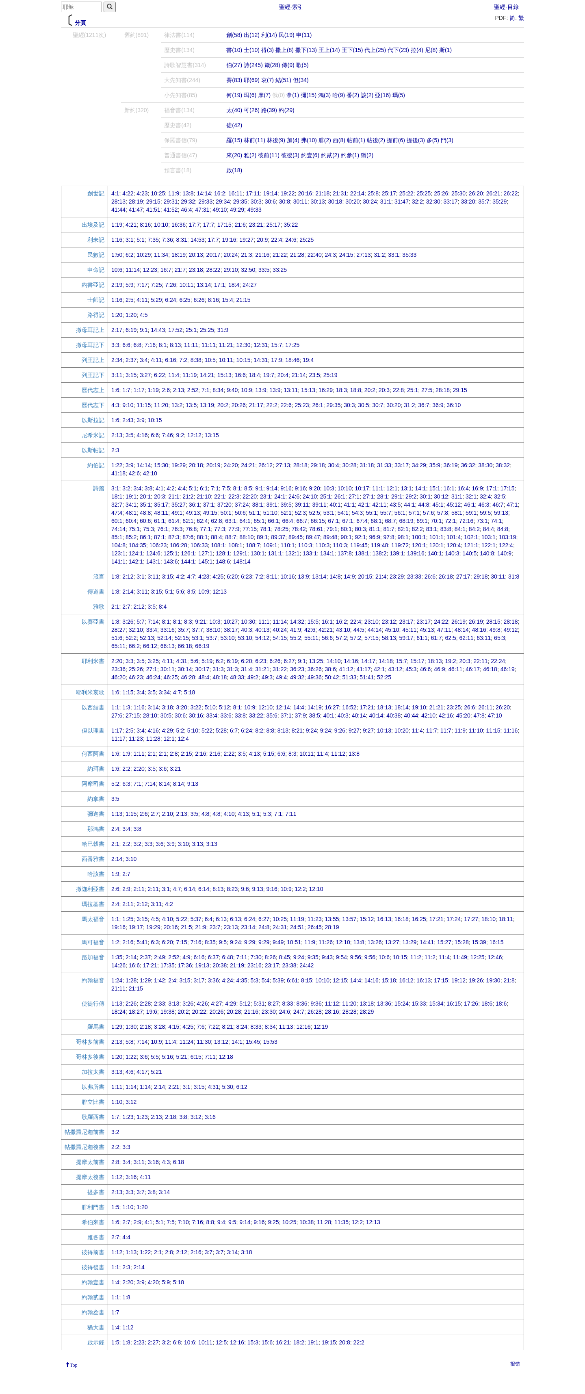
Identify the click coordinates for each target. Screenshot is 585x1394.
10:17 (362, 488)
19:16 (229, 239)
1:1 (115, 707)
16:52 (349, 707)
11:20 (161, 405)
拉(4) (417, 50)
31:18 (367, 465)
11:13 (286, 1026)
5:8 (129, 1041)
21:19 (237, 965)
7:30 (256, 957)
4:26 (202, 1003)
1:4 (115, 1282)
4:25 (217, 576)
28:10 (150, 715)
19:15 (329, 1342)
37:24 (242, 504)
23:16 (254, 965)
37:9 (300, 715)
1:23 (127, 1117)
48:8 (145, 512)
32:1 (471, 496)
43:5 (395, 504)
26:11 (485, 707)
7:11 (290, 814)
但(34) (301, 80)
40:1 (334, 504)
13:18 (367, 1003)
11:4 (173, 375)
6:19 (131, 330)
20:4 (282, 375)
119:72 (400, 545)
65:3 (499, 638)
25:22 (406, 193)
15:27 (444, 942)
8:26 (270, 957)
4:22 (127, 193)
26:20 (476, 193)
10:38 (306, 1222)
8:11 (271, 576)
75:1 (134, 529)
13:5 (191, 405)
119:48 (379, 545)
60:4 (131, 521)
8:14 (164, 783)
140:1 (435, 553)
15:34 (436, 1003)
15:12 (367, 919)
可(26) (252, 110)
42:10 (150, 473)
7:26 (170, 285)
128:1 (223, 553)
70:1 (436, 521)
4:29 (167, 730)
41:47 (136, 209)
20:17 (213, 254)
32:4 (485, 496)
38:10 (213, 630)
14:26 (118, 965)
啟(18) (234, 170)
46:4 (186, 209)
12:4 (183, 738)
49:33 (254, 209)
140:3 (452, 553)
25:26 (441, 193)
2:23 (139, 1342)
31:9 (222, 330)
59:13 (501, 512)
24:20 (230, 465)
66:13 (167, 646)
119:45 (359, 545)
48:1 (131, 512)
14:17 (368, 661)
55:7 (385, 512)
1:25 (127, 919)
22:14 (357, 193)
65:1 (259, 521)
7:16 (150, 345)
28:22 (213, 270)
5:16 (167, 1057)
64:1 (244, 521)
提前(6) (396, 140)
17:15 (224, 224)
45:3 (410, 669)
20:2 (369, 390)
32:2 (417, 201)
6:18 (178, 1162)
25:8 (373, 193)
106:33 (199, 545)
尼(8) (431, 50)
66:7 (301, 521)
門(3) (447, 140)
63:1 (230, 521)
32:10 (136, 630)
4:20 (153, 1282)
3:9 (140, 420)
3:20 (181, 707)
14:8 (334, 576)
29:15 (153, 201)
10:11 (186, 285)
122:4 (506, 545)
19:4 (308, 360)
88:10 (246, 537)
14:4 (298, 707)
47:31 (202, 209)
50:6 (240, 512)
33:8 (240, 715)
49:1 (176, 512)
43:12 (395, 669)
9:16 (286, 488)
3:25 (153, 661)
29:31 (170, 201)
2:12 (127, 576)
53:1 (328, 512)
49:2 (252, 677)
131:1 (275, 553)
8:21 (297, 730)
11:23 (136, 738)
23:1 (265, 496)
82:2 (417, 529)
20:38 (219, 965)
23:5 (314, 375)
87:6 (187, 537)
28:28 (349, 1011)
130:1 (258, 553)
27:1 (354, 496)
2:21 (173, 1087)
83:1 (431, 529)
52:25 (384, 677)
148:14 (242, 561)
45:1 (437, 504)
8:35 (210, 942)
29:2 (410, 496)
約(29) (287, 110)
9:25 (273, 1222)
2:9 (126, 889)
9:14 (271, 488)
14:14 (204, 193)
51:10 (270, 512)
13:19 (207, 405)
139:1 (397, 553)
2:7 (126, 606)
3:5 (129, 435)
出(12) (252, 35)
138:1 (362, 553)
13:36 (384, 1003)
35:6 (271, 715)
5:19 (207, 661)
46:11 (455, 669)
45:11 (409, 630)
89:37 (278, 537)
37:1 (208, 504)
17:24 (453, 919)
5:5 (154, 1057)
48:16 (479, 630)
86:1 (145, 537)
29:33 (205, 201)
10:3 (328, 488)
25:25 (423, 193)
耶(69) (252, 80)
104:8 (118, 545)
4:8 (205, 814)
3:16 (210, 1117)
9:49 (278, 942)
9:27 (354, 730)
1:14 (131, 1087)
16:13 (384, 919)
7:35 (153, 239)
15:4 (227, 300)
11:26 (325, 942)
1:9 (126, 753)
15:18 (389, 980)
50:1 (226, 512)
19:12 (458, 980)
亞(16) (383, 95)
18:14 (401, 707)
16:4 (463, 488)
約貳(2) (330, 155)
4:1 (115, 193)
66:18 (185, 646)
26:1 (317, 405)
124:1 (136, 553)
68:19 (406, 521)
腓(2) (324, 140)
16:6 (240, 375)
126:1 (188, 553)
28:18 (443, 390)
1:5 (115, 1207)
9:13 (192, 783)
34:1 (131, 504)
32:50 (248, 270)
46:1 (469, 504)
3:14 (153, 707)
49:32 (297, 677)
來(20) (234, 155)
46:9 (439, 669)
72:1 (450, 521)
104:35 (137, 545)
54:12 (262, 638)
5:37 (196, 919)
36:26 (315, 669)
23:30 (269, 1011)
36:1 (194, 504)
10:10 (161, 224)
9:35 (313, 957)
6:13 (221, 919)
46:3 (483, 504)
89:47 (313, 537)
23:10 (371, 621)
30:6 (270, 201)
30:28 (349, 465)
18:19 (178, 254)
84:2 (474, 529)
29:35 (240, 201)
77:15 (250, 529)
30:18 (335, 201)
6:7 (234, 730)
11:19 (189, 375)
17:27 (471, 919)
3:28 (159, 1026)
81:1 (374, 529)
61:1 (159, 521)
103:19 (507, 537)
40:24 (280, 630)
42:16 (446, 715)
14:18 (386, 661)
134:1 (327, 553)
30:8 (284, 201)
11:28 (153, 738)
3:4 (143, 360)
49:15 (210, 512)
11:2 (415, 957)
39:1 (271, 504)
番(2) (353, 95)
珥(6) (250, 95)
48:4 (203, 677)
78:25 (281, 529)
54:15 (280, 638)
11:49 (460, 957)
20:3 (384, 390)
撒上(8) (284, 50)
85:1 (116, 537)
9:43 (327, 957)
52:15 (182, 638)
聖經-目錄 (506, 7)
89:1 (262, 537)
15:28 (462, 942)
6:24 (170, 300)
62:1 (187, 521)
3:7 (140, 1192)
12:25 (477, 957)
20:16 (305, 193)
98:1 (403, 537)
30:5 (363, 405)
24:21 (248, 465)
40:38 (393, 715)
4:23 (141, 193)
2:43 (127, 420)
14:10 (333, 661)
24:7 (298, 1011)
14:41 (427, 942)
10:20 (401, 730)
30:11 (300, 201)
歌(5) (302, 65)
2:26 (131, 1003)
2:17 (116, 330)
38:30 (485, 465)
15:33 (419, 1003)
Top (74, 1364)
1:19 (116, 224)
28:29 (367, 1011)
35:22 (291, 224)
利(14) (269, 35)
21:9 (200, 927)
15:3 (252, 1342)
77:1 (205, 529)
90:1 (345, 537)
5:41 (141, 942)
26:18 (446, 576)
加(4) (293, 140)
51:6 (116, 638)
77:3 (219, 529)
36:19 (451, 465)
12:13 (219, 591)
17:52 (175, 330)
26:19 (458, 621)
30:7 (377, 405)
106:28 (178, 545)
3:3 (115, 345)
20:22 (199, 1011)
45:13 (427, 630)
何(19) (234, 95)
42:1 (363, 504)
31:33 (384, 465)
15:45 (253, 1041)
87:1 (159, 537)
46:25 (170, 677)
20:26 (239, 405)
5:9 (129, 285)
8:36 (301, 1003)
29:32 (188, 201)
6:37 (213, 957)
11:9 (173, 193)
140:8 (487, 553)
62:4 (202, 521)
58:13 (389, 638)
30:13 (318, 201)
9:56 (355, 957)
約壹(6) (310, 155)
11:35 (341, 1222)
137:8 (345, 553)
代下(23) (398, 50)
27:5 (426, 390)
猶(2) (367, 155)
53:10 (228, 638)
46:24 (153, 677)
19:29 (178, 465)
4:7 (191, 576)
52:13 (147, 638)
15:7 (276, 345)
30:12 (441, 496)
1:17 (139, 390)
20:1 (145, 496)
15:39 (479, 942)
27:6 (116, 715)
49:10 (219, 209)
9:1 (143, 330)
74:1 (496, 521)
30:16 (196, 715)
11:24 (186, 1041)
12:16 (303, 1026)
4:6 (129, 1072)
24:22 (441, 621)
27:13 (363, 254)
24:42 (306, 965)
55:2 (295, 638)
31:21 (262, 669)
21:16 (262, 254)
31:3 (217, 669)
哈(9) (338, 95)
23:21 (256, 224)
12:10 (265, 707)
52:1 (286, 512)
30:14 (185, 669)
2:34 (116, 360)
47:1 (512, 504)
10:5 (210, 360)
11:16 (510, 730)
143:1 (153, 561)
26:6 (430, 576)
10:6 (116, 270)
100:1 (419, 537)
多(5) (433, 140)
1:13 (116, 814)
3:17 (198, 980)
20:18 (196, 465)
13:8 (187, 193)
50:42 (332, 677)
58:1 (456, 512)
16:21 (283, 1342)
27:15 (133, 715)
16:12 (406, 980)
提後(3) (416, 140)
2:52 (192, 390)
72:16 (466, 521)
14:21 (207, 375)
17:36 (185, 965)
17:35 (167, 965)
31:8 (513, 576)
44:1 (409, 504)
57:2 (341, 638)
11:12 (338, 753)
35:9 (434, 465)
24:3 (330, 254)
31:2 (379, 254)
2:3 (115, 450)
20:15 (365, 576)
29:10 (230, 270)
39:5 (286, 504)
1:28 (131, 980)
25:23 (302, 405)
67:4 (361, 521)
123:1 (118, 553)
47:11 (444, 630)
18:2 (298, 1342)
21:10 (204, 496)
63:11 (484, 638)
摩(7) (264, 95)
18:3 (341, 390)
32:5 (499, 496)
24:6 (290, 239)
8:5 (248, 488)
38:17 (230, 630)
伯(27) (234, 65)
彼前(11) (269, 155)
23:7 (214, 927)
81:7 (389, 529)
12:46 (495, 957)
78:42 (299, 529)
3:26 (127, 621)
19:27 (246, 239)
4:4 (182, 488)
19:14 (270, 193)
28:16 (332, 1011)
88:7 (230, 537)
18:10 (488, 919)
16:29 (325, 390)
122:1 (488, 545)
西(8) (339, 140)
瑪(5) (398, 95)
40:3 (246, 630)
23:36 (118, 669)
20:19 (213, 465)
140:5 (469, 553)
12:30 (243, 345)
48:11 (161, 512)
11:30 (204, 1041)
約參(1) (350, 155)
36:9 (437, 405)
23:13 (230, 927)
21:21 (436, 707)
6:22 (159, 375)
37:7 (197, 630)
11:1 (377, 488)
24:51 (297, 927)
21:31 (340, 193)
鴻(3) (324, 95)
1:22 (116, 465)
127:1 (205, 553)
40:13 (262, 630)
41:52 (170, 209)
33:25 (280, 270)
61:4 (173, 521)
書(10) (234, 50)
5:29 (156, 300)
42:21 (325, 630)
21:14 (299, 375)
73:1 (482, 521)
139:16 (416, 553)
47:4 (116, 512)
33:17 (451, 201)
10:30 (248, 621)
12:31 (261, 345)
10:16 (288, 576)
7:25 (156, 285)
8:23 (232, 889)
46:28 (188, 677)
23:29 (397, 576)
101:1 (436, 537)
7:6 (200, 1026)
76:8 (191, 529)
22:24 (498, 661)
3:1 (129, 239)
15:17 (417, 661)
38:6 (330, 669)
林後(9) (276, 140)
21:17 (256, 405)
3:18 (167, 707)
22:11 (480, 661)
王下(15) (352, 50)
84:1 (460, 529)
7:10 (183, 1222)
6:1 (204, 488)
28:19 (136, 201)
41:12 (346, 669)
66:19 (202, 646)
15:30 (161, 465)
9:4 (221, 1222)
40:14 (359, 715)
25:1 (191, 330)
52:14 (164, 638)
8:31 (181, 239)
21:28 (297, 254)
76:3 (176, 529)
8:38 (196, 360)
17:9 (276, 360)
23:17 (406, 621)
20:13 (196, 254)
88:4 (216, 537)
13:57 (349, 919)
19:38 (167, 1011)
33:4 (151, 630)
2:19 (116, 285)
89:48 (330, 537)
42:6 (134, 473)
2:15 (186, 753)
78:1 (265, 529)
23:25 (453, 707)
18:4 (233, 285)
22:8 (398, 390)
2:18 (145, 1026)
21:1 (173, 496)
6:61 (292, 980)
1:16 (116, 239)
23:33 (414, 576)
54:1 (343, 512)
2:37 (131, 360)
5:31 (259, 1003)
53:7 (211, 638)
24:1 (279, 496)
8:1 (163, 345)
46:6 (425, 669)
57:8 (442, 512)
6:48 (227, 957)
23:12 (389, 621)
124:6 (153, 553)
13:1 (406, 488)
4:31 (181, 661)
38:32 (503, 465)
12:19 (321, 1026)
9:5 (223, 942)
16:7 (165, 270)
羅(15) (234, 140)
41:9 (295, 630)
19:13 (202, 965)
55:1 (371, 512)
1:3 (126, 707)
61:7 (436, 638)
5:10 (210, 707)
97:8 (389, 537)
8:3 (188, 621)
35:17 (161, 504)
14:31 (261, 360)
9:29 (249, 942)
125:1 (170, 553)
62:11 (466, 638)
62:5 (450, 638)
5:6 (180, 591)
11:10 (476, 730)
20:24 (230, 254)
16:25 (419, 919)
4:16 (141, 435)
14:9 (349, 576)
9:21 (200, 621)
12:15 (340, 980)
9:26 (339, 730)
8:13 (175, 345)
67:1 (333, 521)
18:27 (136, 1011)
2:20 (116, 661)
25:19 (330, 375)
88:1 (202, 537)
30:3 (256, 201)
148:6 (223, 561)
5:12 (224, 707)
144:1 (188, 561)
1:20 (116, 315)
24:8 (263, 927)
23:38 (289, 965)
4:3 (115, 405)
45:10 (392, 630)
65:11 (118, 646)
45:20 (463, 715)
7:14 (153, 621)
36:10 (453, 405)
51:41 (367, 677)
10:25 (158, 193)
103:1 (488, 537)
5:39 (278, 980)
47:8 (478, 715)
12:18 (226, 1057)
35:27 (178, 504)
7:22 (213, 1026)
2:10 (167, 814)
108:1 (218, 545)
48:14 (462, 630)
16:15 (496, 942)
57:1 (414, 512)
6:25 (184, 300)
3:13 (197, 844)
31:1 (385, 201)
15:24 (401, 1003)
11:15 (143, 405)
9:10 (127, 405)
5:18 (189, 692)
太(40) (234, 110)
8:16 (145, 224)
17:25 (292, 345)
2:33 (159, 1003)
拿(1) (292, 95)
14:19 (315, 707)
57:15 (371, 638)
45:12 (453, 504)
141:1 (118, 561)
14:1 (420, 488)
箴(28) (272, 65)
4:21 (131, 224)
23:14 (248, 927)
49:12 (511, 630)
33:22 (256, 715)
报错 (515, 1364)
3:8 (148, 488)
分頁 (80, 23)
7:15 (181, 942)
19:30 (493, 980)
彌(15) (308, 95)
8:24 (241, 1026)
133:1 (310, 553)
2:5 (129, 300)
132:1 (292, 553)
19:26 (476, 980)
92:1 (360, 537)
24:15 (346, 254)
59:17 (406, 638)
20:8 (344, 1342)
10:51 (294, 942)
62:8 (216, 521)
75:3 (148, 529)
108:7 (253, 545)
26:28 (315, 1011)
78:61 (316, 529)
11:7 (431, 730)
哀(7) (267, 80)
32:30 (433, 201)
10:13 (384, 730)
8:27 (273, 1003)
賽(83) (234, 80)
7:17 (141, 285)
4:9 (186, 957)
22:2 (271, 405)
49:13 (193, 512)
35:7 (483, 201)
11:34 (161, 254)
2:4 (115, 829)
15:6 (267, 1342)
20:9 (262, 239)
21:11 (118, 988)
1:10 (116, 1102)
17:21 (367, 707)
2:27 (153, 1342)
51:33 (349, 677)
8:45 (284, 957)
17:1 (219, 285)
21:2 (187, 496)
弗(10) (309, 140)
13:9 (260, 390)
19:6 (151, 1011)
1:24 (116, 980)
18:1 (116, 496)
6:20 (232, 576)
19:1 (131, 496)
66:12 (150, 646)
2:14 (127, 591)
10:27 (230, 621)
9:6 (245, 889)
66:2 (134, 646)
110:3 (305, 545)
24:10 (310, 496)
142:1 (136, 561)
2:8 (174, 753)
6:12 (241, 1087)
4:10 (228, 814)
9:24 (311, 730)
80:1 (345, 529)
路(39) (269, 110)
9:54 (341, 957)
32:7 (116, 504)
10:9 (246, 390)
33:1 (393, 254)
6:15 (196, 1057)
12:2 (300, 889)
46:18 (490, 669)
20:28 (234, 1011)
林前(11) (254, 140)
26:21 (493, 193)
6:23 (246, 576)
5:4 (265, 980)
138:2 (379, 553)
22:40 (315, 254)
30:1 (425, 496)
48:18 (219, 677)
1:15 (127, 692)
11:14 (133, 270)
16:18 (401, 919)
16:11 (235, 193)
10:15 (243, 360)
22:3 (233, 496)
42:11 (379, 504)
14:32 (297, 621)
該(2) (367, 95)
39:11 (302, 504)
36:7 (423, 405)
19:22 (288, 193)
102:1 (471, 537)
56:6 (327, 638)
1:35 (116, 957)
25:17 (389, 193)
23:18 (196, 270)
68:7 (390, 521)
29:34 (223, 201)
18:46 (292, 360)
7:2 (183, 360)
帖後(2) (376, 140)
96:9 (374, 537)
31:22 (280, 669)
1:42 (159, 980)
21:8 (508, 980)
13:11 (291, 390)
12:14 (283, 707)
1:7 (126, 390)
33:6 (226, 715)
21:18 (322, 193)
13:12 (221, 1041)
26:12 (265, 465)
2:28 (145, 1003)
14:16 (351, 661)
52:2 (131, 638)
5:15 (268, 753)
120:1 (419, 545)
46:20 (118, 677)
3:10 (183, 844)
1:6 (115, 390)
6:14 (189, 889)
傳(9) (288, 65)
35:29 (499, 201)
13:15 (212, 435)
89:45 (295, 537)
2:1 (115, 606)
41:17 (363, 669)
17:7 (194, 224)
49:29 (237, 209)
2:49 (159, 957)
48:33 (237, 677)
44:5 (358, 630)
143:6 (170, 561)
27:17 (463, 576)
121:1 (471, 545)
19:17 (136, 927)
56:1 (399, 512)
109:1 (270, 545)
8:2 (259, 730)
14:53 (198, 239)
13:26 (375, 942)
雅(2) (250, 155)
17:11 (253, 193)
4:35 (241, 980)
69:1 (421, 521)
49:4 (281, 677)
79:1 (331, 529)
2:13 (178, 390)
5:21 (181, 1057)
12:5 (221, 1342)
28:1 (382, 496)
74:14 (118, 529)
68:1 (375, 521)
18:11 (506, 919)
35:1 (145, 504)
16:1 (448, 488)
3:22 (196, 707)
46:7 (497, 504)
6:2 (129, 254)
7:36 (167, 239)
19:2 (450, 661)
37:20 (224, 504)
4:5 (143, 315)
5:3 (267, 814)
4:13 (254, 753)
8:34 (217, 390)
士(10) (252, 50)
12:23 (150, 270)
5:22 (207, 730)
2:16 (200, 753)
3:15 (131, 375)
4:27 (216, 1003)
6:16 (170, 360)
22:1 (219, 496)
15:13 (224, 375)
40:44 (411, 715)
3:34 (164, 692)
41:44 (118, 209)
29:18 (318, 465)
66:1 (273, 521)
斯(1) (445, 50)
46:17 (473, 669)
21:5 (186, 927)
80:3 (360, 529)
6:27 (289, 661)
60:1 (116, 521)
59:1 (471, 512)
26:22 (511, 193)
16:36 (178, 224)
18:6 (486, 1003)
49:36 (315, 677)
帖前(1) (356, 140)
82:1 (403, 529)
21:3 (246, 254)
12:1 (391, 488)
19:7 (268, 375)
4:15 (173, 1026)
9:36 (315, 1003)
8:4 (163, 606)
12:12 (194, 435)
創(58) (234, 35)
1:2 (115, 942)
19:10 (419, 707)
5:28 (221, 730)
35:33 (409, 254)
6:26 (198, 300)
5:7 (140, 621)
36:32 (468, 465)
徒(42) (234, 125)
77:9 (233, 529)
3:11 (116, 375)
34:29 (419, 465)
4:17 (141, 1072)
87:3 (173, 537)
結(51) (283, 80)
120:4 (453, 545)
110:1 (288, 545)
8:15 (306, 980)
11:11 (191, 345)
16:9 (477, 488)
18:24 (118, 1011)
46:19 (507, 669)
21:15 (243, 300)
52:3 (300, 512)
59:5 (485, 512)
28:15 (493, 621)
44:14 (375, 630)
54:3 (357, 512)
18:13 (435, 661)
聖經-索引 (291, 7)
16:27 (332, 707)
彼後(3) (290, 155)
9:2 (180, 435)
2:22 (228, 753)
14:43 (158, 330)
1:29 (145, 980)
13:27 (392, 942)
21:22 (280, 254)
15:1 (434, 488)
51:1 (254, 512)
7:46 (167, 435)
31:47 (401, 201)
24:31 (280, 927)
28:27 (118, 630)
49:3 (267, 677)
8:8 (270, 730)
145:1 (205, 561)
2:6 (166, 390)
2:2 (126, 768)
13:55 (332, 919)
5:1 (140, 239)
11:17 (118, 738)
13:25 (316, 661)
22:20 (250, 496)
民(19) (287, 35)
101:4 (453, 537)
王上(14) (329, 50)
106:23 (158, 545)
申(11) (304, 35)
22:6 (286, 405)
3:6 (163, 768)
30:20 (352, 201)
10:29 (143, 254)
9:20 (314, 488)
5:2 (180, 730)
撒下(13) (306, 50)
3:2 (126, 488)
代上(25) (375, 50)
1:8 (115, 576)
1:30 (131, 1026)
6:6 (126, 345)
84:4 (488, 529)
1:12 (116, 1177)
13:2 (176, 405)
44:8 (423, 504)
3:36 (213, 980)
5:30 (227, 1087)
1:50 (116, 254)
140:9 (504, 553)
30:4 (333, 465)
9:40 (232, 390)
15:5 (313, 621)
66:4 (287, 521)
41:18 (118, 473)
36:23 (297, 669)
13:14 (204, 285)
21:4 (380, 576)
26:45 (315, 927)
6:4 (208, 919)
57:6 (428, 512)
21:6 (240, 224)
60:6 (145, 521)
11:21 (226, 345)
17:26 (471, 1003)
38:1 (257, 504)
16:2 (219, 193)
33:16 (167, 630)
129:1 (240, 553)
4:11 (141, 300)
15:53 (270, 1041)
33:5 (263, 270)
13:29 (409, 942)
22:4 (276, 239)
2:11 (139, 889)
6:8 (137, 345)
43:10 (343, 630)
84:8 (502, 529)
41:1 (349, 504)
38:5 (314, 715)
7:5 (226, 488)
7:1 (205, 390)
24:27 (250, 285)
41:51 (153, 209)
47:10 (495, 715)
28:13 (118, 201)
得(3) (267, 50)
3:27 (145, 375)
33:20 (468, 201)
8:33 (287, 1003)
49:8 (494, 630)
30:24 (370, 201)
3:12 (131, 1102)
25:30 (458, 193)
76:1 (162, 529)
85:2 (131, 537)
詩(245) (253, 65)
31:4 (246, 669)
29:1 (396, 496)
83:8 (445, 529)
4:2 (170, 488)
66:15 (317, 521)
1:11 (139, 753)
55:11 (311, 638)
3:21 (175, 768)
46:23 (136, 677)
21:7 (180, 270)
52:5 (314, 512)
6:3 (126, 783)
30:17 (202, 669)
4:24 (227, 980)
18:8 (355, 390)
